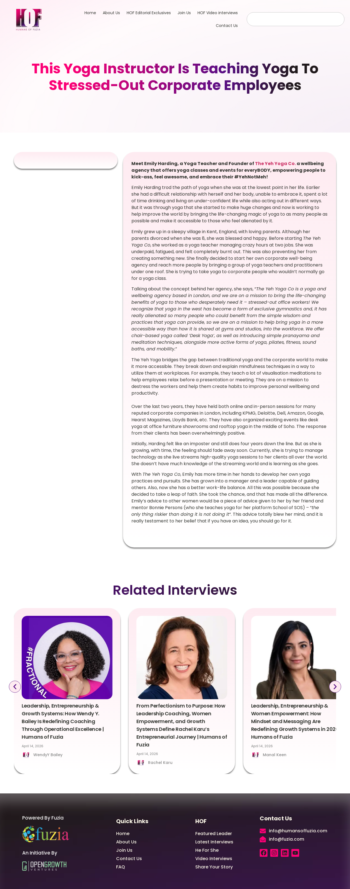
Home (90, 13)
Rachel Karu (160, 762)
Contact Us (227, 25)
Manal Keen (274, 755)
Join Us (184, 13)
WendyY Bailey (47, 755)
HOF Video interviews (218, 13)
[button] (12, 687)
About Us (111, 13)
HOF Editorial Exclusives (149, 13)
